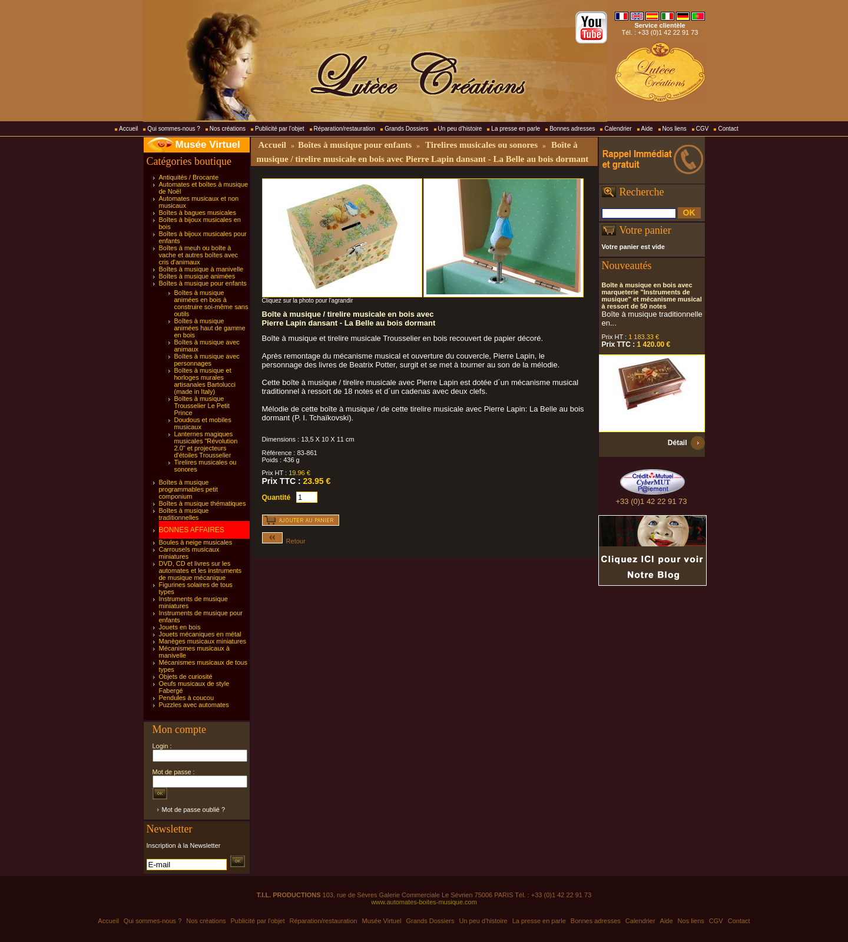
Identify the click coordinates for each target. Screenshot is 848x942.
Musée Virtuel (207, 144)
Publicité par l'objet (279, 128)
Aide (647, 128)
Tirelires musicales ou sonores (481, 145)
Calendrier (617, 128)
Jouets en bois (180, 627)
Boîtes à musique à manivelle (201, 269)
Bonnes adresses (572, 128)
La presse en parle (515, 128)
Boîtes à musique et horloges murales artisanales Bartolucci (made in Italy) (205, 381)
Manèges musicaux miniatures (203, 641)
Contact (728, 128)
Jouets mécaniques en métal (200, 634)
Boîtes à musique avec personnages (207, 360)
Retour (284, 541)
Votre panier (645, 230)
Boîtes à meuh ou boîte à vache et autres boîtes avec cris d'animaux (198, 255)
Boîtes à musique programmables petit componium (188, 489)
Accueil (128, 128)
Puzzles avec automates (194, 704)
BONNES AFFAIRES (191, 530)
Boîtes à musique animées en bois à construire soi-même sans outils (211, 303)
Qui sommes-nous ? (173, 128)
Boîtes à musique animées (197, 276)
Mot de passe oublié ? (194, 809)
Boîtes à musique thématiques (202, 503)
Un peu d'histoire (460, 128)
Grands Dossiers (406, 128)
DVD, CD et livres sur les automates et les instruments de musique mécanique (200, 570)
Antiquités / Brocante (189, 177)
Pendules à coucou (186, 697)
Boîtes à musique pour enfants (203, 283)
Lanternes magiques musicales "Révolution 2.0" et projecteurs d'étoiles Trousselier (206, 444)
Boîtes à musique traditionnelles (184, 514)
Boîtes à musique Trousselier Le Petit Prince (202, 405)
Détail (677, 443)
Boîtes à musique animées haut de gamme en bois (210, 328)
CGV (702, 128)
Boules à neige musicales (196, 542)
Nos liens (674, 128)
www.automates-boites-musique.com (424, 901)
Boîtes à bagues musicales (197, 212)
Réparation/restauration (345, 128)
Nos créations (228, 128)
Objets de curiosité (186, 676)
